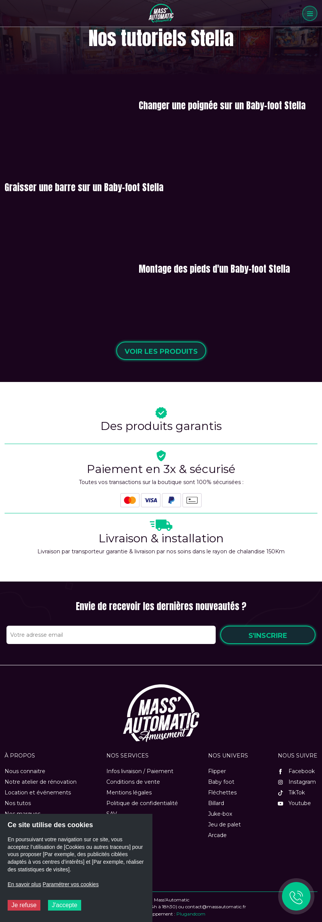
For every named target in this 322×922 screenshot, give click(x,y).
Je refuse (24, 905)
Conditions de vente (133, 781)
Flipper (217, 771)
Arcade (217, 835)
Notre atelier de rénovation (41, 781)
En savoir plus (24, 884)
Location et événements (38, 792)
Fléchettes (222, 792)
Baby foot (221, 781)
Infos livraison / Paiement (139, 771)
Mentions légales (129, 792)
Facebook (296, 771)
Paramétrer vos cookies (71, 884)
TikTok (291, 792)
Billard (216, 803)
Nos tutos (18, 803)
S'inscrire (267, 635)
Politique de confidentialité (142, 803)
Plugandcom (190, 914)
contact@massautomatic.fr (215, 906)
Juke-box (220, 813)
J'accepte (64, 905)
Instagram (297, 781)
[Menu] (309, 13)
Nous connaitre (25, 771)
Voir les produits (161, 351)
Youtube (294, 803)
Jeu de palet (224, 824)
